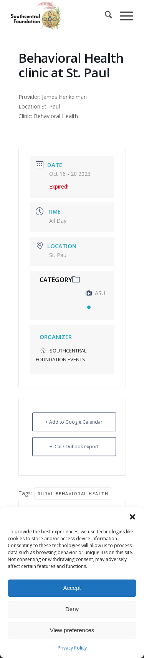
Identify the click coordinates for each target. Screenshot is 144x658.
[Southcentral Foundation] (60, 15)
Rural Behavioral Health (73, 493)
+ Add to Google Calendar (74, 422)
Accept (72, 588)
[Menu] (122, 15)
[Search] (104, 15)
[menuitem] (104, 15)
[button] (132, 517)
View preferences (72, 630)
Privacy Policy (72, 648)
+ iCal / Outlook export (74, 446)
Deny (72, 609)
